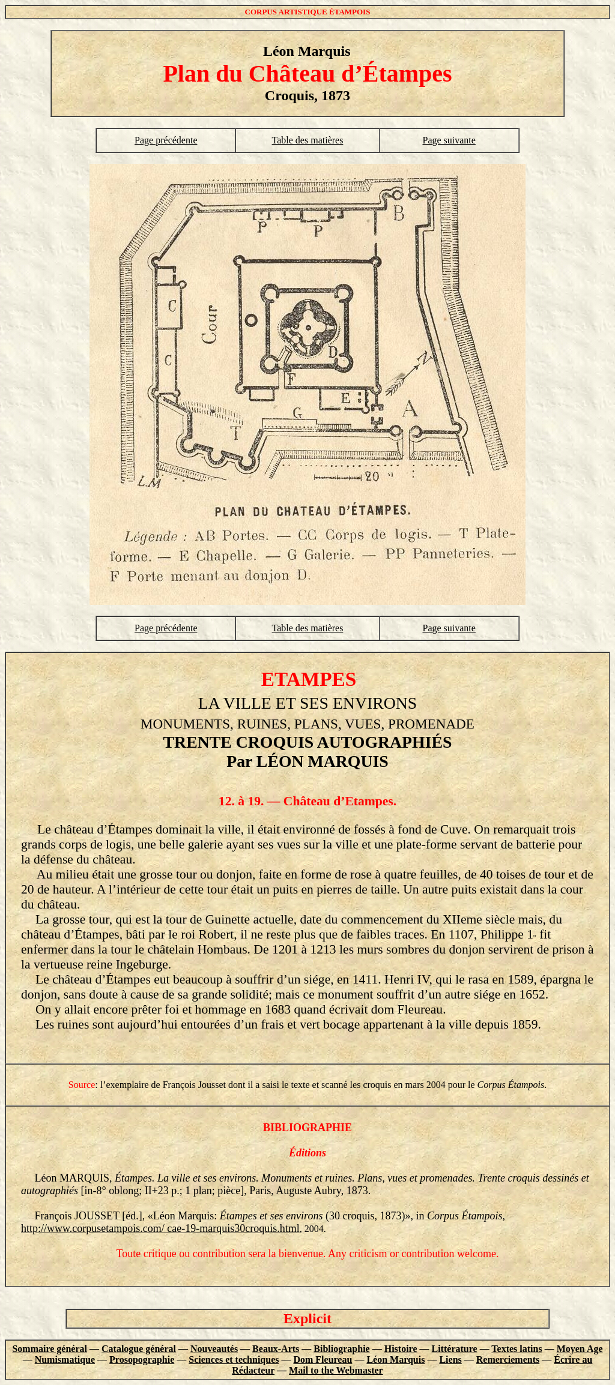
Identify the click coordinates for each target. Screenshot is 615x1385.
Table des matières (308, 140)
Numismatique (65, 1359)
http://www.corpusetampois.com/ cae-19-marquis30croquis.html (160, 1228)
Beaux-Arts (275, 1349)
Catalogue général (138, 1349)
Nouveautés (214, 1349)
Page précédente (166, 140)
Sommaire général (49, 1349)
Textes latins (516, 1349)
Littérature (454, 1349)
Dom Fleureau (322, 1359)
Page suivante (448, 140)
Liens (450, 1359)
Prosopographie (141, 1359)
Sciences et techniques (234, 1359)
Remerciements (507, 1359)
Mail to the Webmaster (336, 1370)
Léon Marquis (395, 1359)
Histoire (400, 1349)
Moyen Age (580, 1349)
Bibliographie (341, 1349)
